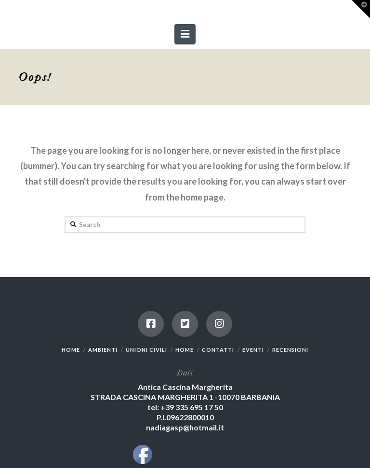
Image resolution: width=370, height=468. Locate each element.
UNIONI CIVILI (146, 350)
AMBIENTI (103, 350)
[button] (185, 34)
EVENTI (253, 350)
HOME (71, 350)
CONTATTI (218, 350)
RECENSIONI (290, 350)
